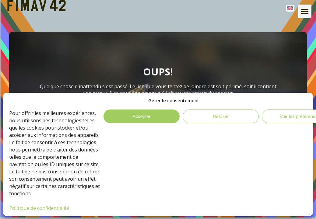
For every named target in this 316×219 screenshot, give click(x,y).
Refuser (221, 116)
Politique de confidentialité (39, 208)
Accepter (141, 116)
